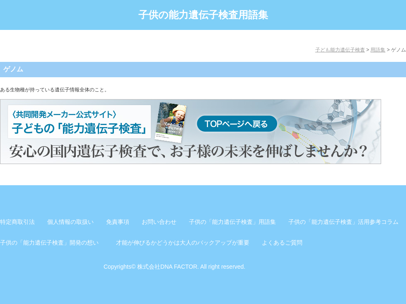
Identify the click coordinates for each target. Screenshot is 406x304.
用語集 (377, 50)
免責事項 (117, 221)
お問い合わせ (159, 221)
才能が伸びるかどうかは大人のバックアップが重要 (182, 242)
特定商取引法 (17, 221)
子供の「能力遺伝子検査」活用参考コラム (343, 221)
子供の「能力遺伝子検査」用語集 (232, 221)
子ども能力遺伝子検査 (340, 50)
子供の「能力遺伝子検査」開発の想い (49, 242)
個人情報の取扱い (70, 221)
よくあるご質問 (282, 242)
